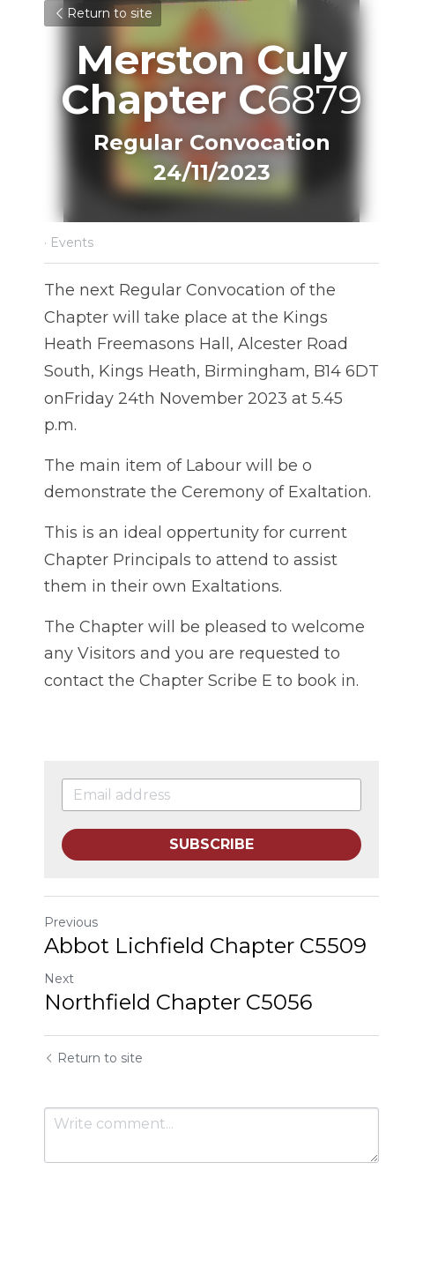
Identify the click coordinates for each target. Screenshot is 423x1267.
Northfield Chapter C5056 (178, 1002)
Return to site (102, 13)
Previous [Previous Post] (71, 922)
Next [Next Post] (59, 979)
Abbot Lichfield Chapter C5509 (205, 945)
